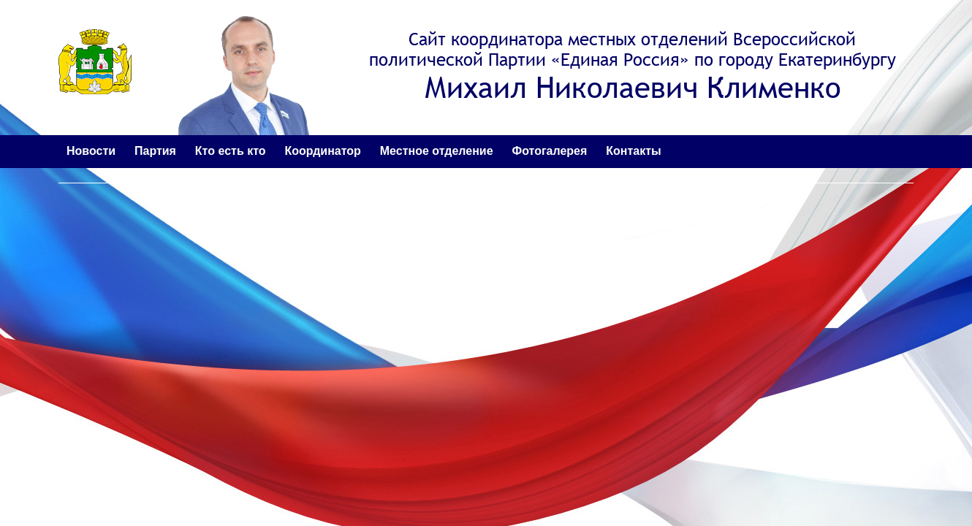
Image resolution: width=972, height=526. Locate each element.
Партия (155, 151)
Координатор (322, 151)
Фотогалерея (550, 151)
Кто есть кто (230, 151)
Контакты (633, 151)
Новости (91, 151)
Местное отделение (436, 151)
